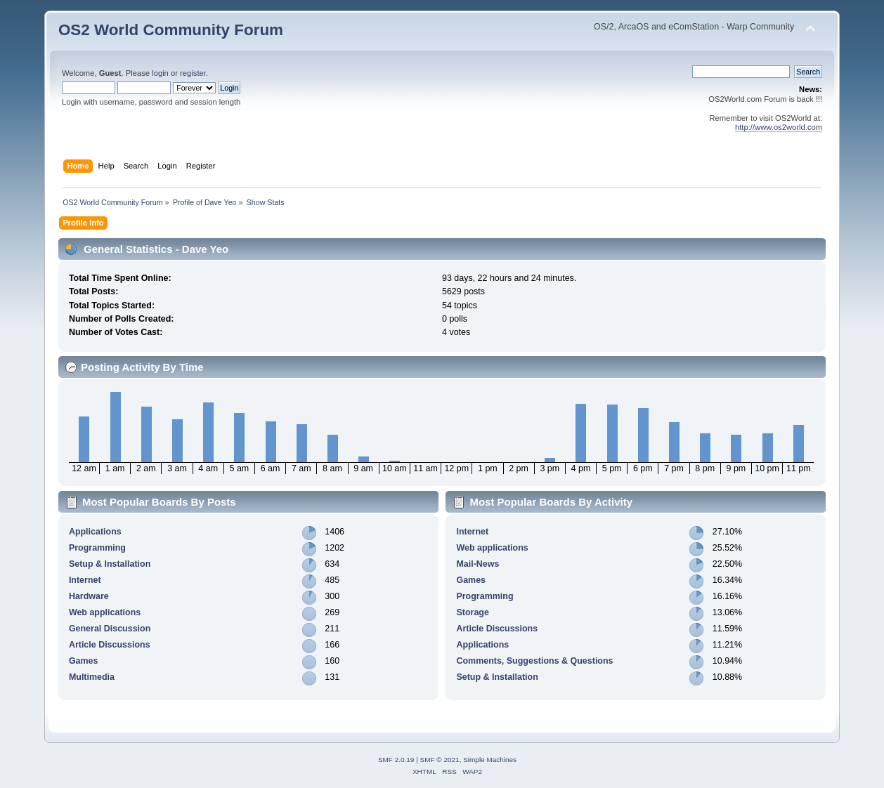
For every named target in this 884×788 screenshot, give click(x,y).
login (160, 73)
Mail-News (477, 564)
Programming (97, 548)
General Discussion (109, 628)
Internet (85, 580)
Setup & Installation (109, 564)
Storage (472, 612)
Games (83, 661)
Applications (95, 532)
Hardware (89, 596)
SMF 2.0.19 (396, 759)
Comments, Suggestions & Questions (534, 661)
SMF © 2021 (440, 759)
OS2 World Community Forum (170, 30)
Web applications (105, 612)
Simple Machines (489, 759)
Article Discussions (109, 645)
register (193, 73)
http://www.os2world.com (778, 127)
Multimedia (92, 677)
